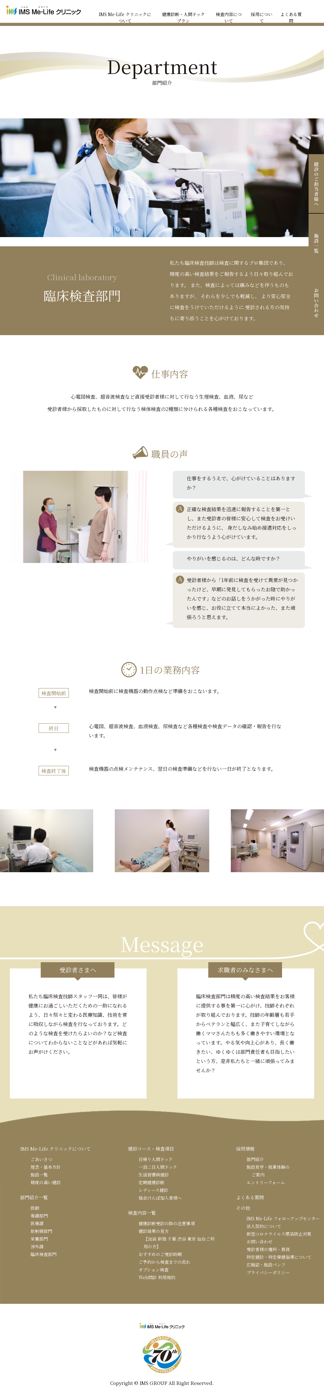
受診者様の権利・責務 (268, 1249)
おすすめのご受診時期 (160, 1254)
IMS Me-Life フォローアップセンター (283, 1218)
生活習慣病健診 (154, 1175)
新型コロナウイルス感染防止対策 (279, 1234)
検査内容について (229, 17)
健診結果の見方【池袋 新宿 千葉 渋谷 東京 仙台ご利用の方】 (176, 1239)
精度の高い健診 (46, 1182)
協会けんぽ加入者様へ (160, 1198)
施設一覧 (39, 1175)
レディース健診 (153, 1190)
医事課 (37, 1223)
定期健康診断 (151, 1182)
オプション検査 (153, 1270)
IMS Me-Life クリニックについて (125, 17)
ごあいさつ (41, 1159)
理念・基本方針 (46, 1167)
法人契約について (264, 1226)
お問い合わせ (259, 1241)
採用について (261, 17)
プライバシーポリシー (268, 1272)
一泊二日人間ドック (158, 1167)
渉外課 (37, 1246)
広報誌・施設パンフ (266, 1265)
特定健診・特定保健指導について (279, 1257)
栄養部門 (39, 1239)
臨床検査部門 (43, 1254)
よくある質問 (291, 17)
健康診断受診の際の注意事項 (167, 1223)
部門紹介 (255, 1159)
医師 (35, 1208)
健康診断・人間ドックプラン (183, 17)
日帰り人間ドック (156, 1159)
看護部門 (39, 1216)
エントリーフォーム (266, 1182)
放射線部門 (41, 1231)
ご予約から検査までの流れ (164, 1262)
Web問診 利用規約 (157, 1277)
